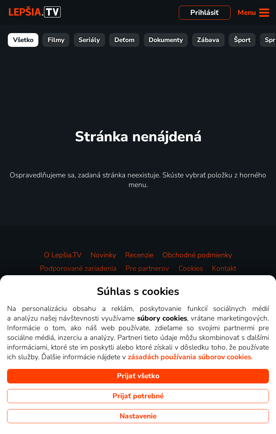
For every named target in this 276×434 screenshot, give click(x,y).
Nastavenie (138, 416)
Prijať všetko (138, 376)
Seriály (89, 40)
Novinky (103, 255)
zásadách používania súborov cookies (189, 357)
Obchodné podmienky (197, 255)
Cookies (190, 268)
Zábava (208, 40)
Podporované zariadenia (78, 268)
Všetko (23, 40)
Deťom (124, 40)
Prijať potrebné (138, 396)
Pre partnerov (147, 268)
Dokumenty (166, 40)
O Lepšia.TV (63, 255)
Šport (242, 40)
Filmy (56, 40)
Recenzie (139, 255)
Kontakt (224, 268)
